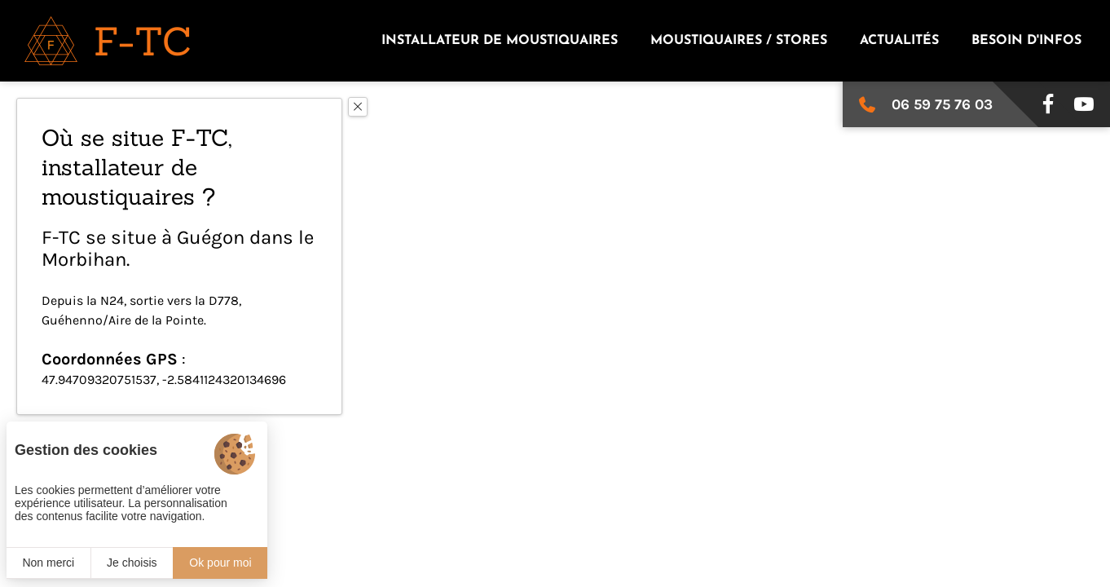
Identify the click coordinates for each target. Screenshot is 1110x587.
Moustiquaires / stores (738, 40)
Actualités (899, 40)
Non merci (48, 562)
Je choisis (131, 562)
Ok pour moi (220, 562)
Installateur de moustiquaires (499, 40)
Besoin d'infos (1026, 40)
